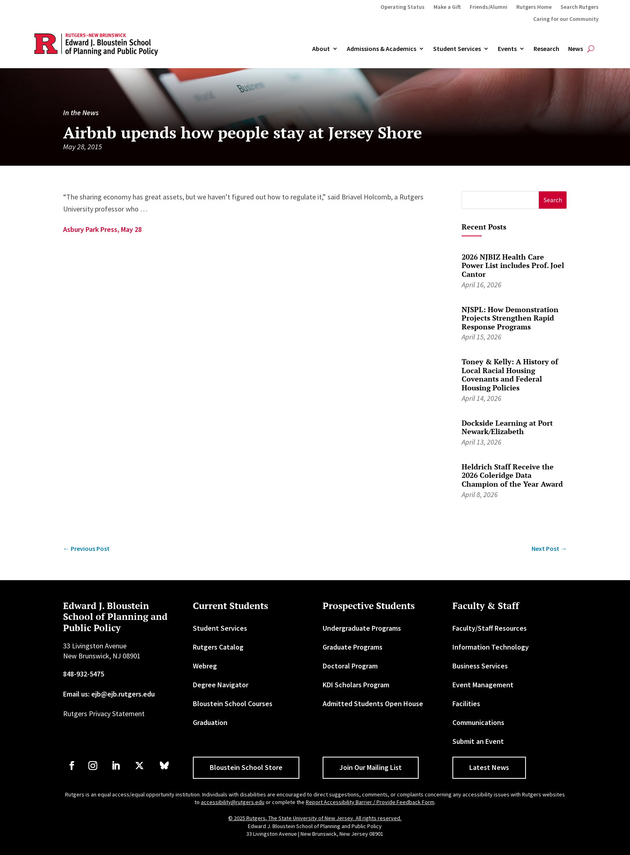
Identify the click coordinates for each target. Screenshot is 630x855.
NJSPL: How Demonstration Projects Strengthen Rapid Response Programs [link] (510, 318)
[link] (86, 548)
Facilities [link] (466, 703)
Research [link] (546, 49)
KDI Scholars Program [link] (356, 684)
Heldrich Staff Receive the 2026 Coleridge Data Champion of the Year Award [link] (512, 475)
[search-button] (590, 49)
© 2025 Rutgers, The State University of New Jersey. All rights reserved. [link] (314, 818)
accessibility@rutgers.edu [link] (232, 802)
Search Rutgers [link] (579, 7)
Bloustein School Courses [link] (232, 703)
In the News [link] (80, 112)
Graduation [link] (210, 722)
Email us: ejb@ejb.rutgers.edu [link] (109, 694)
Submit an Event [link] (478, 741)
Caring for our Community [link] (566, 19)
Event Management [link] (482, 684)
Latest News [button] (489, 767)
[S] (500, 200)
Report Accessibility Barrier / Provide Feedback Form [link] (370, 802)
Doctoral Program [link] (350, 665)
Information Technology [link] (490, 647)
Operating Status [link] (402, 7)
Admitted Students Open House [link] (373, 703)
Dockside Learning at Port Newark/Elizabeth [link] (507, 427)
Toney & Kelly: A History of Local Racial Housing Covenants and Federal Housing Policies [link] (510, 374)
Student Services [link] (457, 49)
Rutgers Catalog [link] (218, 647)
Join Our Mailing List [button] (371, 767)
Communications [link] (478, 722)
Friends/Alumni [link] (488, 7)
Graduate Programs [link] (352, 647)
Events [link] (507, 49)
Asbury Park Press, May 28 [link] (102, 229)
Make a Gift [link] (447, 7)
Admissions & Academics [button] (381, 49)
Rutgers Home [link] (534, 7)
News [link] (575, 49)
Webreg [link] (205, 665)
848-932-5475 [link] (83, 673)
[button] (553, 200)
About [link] (321, 49)
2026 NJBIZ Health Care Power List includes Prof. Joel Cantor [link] (513, 265)
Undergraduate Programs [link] (362, 628)
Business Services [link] (480, 665)
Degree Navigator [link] (220, 684)
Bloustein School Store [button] (246, 767)
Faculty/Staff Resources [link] (489, 628)
